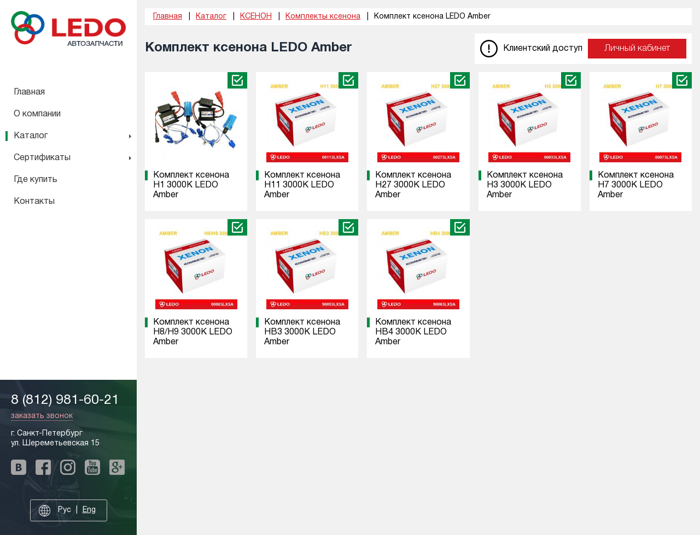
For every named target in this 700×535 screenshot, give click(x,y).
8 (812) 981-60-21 (65, 400)
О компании (37, 114)
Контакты (34, 201)
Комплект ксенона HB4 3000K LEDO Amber (413, 332)
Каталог (31, 136)
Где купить (35, 180)
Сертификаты (42, 158)
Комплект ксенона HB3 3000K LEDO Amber (302, 332)
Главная (29, 92)
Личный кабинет (637, 48)
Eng (89, 510)
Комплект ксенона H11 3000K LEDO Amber (302, 185)
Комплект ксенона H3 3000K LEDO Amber (525, 185)
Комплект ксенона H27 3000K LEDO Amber (413, 185)
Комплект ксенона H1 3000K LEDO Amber (191, 185)
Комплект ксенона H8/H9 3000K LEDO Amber (192, 332)
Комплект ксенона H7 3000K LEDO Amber (636, 185)
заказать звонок (42, 416)
